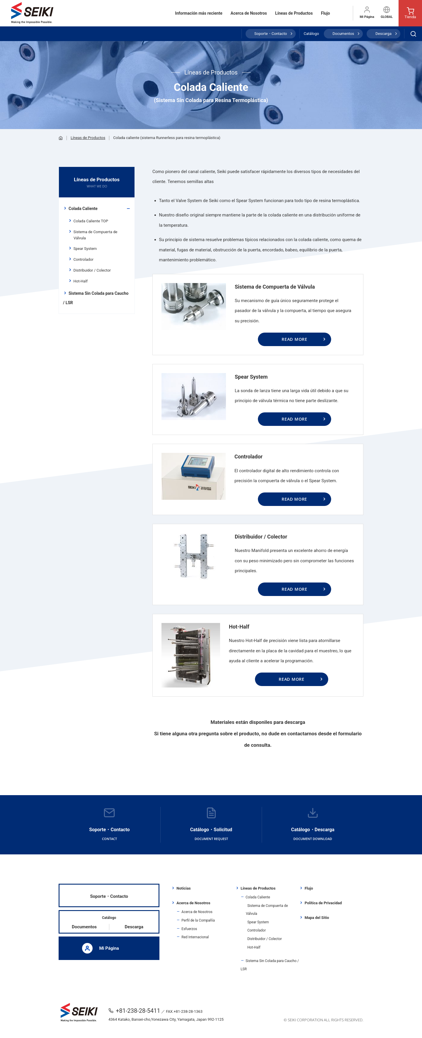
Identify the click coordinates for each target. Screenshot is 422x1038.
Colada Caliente (83, 208)
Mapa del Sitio (316, 917)
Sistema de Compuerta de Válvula (96, 235)
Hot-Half (81, 281)
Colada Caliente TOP (91, 221)
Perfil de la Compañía (198, 920)
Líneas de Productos (294, 13)
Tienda (410, 13)
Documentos (343, 33)
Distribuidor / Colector (92, 270)
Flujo (325, 13)
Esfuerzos (189, 929)
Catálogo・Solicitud (211, 825)
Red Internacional (195, 937)
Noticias (183, 888)
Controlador (83, 259)
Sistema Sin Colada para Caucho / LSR (95, 298)
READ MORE (294, 339)
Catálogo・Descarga (312, 825)
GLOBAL (387, 12)
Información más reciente (198, 13)
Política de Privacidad (323, 903)
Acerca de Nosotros (249, 13)
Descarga (383, 33)
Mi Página (367, 12)
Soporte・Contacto (270, 33)
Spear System (85, 248)
